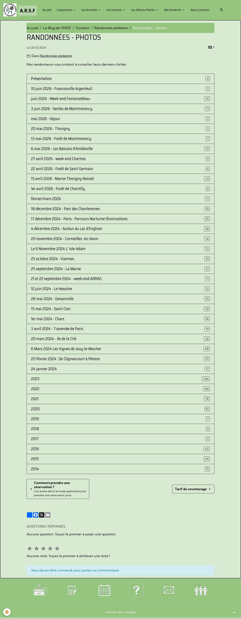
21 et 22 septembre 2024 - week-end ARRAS (66, 279)
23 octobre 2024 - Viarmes (52, 259)
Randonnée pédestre (111, 28)
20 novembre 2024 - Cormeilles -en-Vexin (64, 239)
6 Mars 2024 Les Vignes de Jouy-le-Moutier (66, 349)
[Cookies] (7, 612)
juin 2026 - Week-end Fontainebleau (60, 99)
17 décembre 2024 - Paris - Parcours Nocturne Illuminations (79, 219)
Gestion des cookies (120, 613)
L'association (64, 10)
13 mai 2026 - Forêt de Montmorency (61, 139)
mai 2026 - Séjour (45, 119)
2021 (35, 399)
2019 (35, 419)
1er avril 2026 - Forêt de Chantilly (58, 189)
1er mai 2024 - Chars (47, 319)
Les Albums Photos (143, 10)
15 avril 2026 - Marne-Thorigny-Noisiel (62, 179)
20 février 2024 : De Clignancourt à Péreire (65, 359)
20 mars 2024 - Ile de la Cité (53, 339)
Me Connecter (173, 10)
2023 (35, 379)
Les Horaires (114, 10)
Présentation (41, 79)
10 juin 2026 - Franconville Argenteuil (61, 89)
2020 (35, 409)
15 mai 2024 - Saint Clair (51, 309)
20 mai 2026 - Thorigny (50, 129)
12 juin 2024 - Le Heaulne (51, 289)
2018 (35, 429)
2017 (35, 439)
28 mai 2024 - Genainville (52, 299)
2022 (35, 389)
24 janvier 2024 (44, 369)
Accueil (46, 10)
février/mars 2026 (46, 199)
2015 (35, 459)
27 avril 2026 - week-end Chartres (58, 159)
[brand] (20, 10)
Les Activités (89, 10)
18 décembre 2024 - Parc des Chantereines (65, 209)
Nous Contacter (200, 10)
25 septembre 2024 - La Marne (56, 269)
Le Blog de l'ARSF (57, 28)
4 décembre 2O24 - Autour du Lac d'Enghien (66, 229)
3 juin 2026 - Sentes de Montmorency (61, 109)
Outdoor (83, 28)
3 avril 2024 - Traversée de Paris (57, 329)
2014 (35, 469)
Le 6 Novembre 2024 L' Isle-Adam (58, 249)
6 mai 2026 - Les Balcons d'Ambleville (62, 149)
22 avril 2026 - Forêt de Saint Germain (62, 169)
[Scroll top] (234, 612)
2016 (35, 449)
